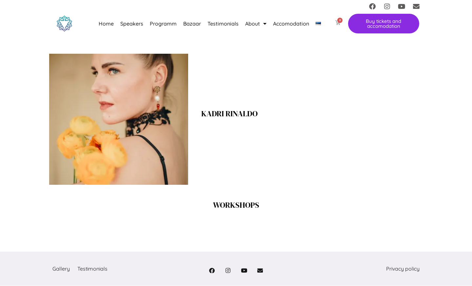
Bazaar (192, 23)
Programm (163, 23)
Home (106, 23)
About (255, 23)
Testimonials (223, 23)
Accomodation (291, 23)
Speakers (131, 23)
